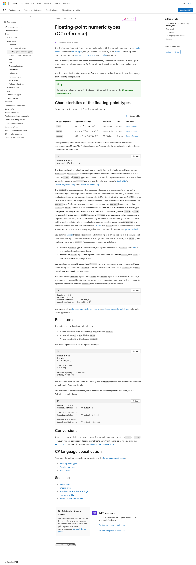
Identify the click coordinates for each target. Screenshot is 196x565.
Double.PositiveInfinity (89, 184)
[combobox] (17, 22)
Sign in (190, 3)
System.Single (131, 126)
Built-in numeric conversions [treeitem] (20, 55)
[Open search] (184, 3)
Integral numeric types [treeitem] (17, 48)
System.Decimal (132, 136)
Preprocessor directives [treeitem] (14, 123)
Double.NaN (122, 180)
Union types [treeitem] (13, 73)
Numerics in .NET (67, 494)
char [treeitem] (10, 62)
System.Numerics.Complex (71, 498)
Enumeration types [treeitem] (16, 66)
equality (103, 55)
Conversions (170, 32)
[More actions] (139, 19)
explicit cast (60, 444)
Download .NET (186, 10)
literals (117, 51)
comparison (90, 55)
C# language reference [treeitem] (13, 27)
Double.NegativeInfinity (65, 184)
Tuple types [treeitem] (13, 80)
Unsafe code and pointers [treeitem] (15, 119)
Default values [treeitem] (12, 98)
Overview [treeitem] (12, 44)
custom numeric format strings (115, 309)
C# (72, 18)
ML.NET (97, 225)
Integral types (66, 487)
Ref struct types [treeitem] (15, 77)
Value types (65, 484)
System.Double (131, 131)
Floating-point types (68, 463)
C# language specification (114, 458)
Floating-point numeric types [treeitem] (20, 52)
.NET (65, 18)
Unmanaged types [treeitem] (14, 94)
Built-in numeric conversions (101, 444)
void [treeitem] (8, 91)
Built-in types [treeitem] (12, 37)
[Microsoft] (4, 3)
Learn (58, 18)
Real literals (65, 470)
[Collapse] (30, 17)
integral (69, 234)
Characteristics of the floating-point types (178, 24)
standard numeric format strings (85, 309)
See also (169, 39)
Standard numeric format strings (74, 491)
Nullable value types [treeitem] (16, 84)
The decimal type (67, 467)
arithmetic (79, 55)
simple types (76, 51)
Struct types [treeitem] (13, 69)
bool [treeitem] (10, 59)
